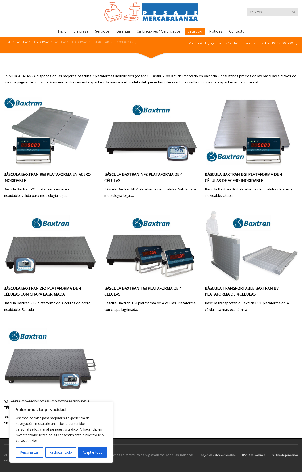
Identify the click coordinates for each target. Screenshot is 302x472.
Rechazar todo (61, 452)
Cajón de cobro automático (218, 455)
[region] (61, 432)
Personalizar (29, 452)
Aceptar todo (93, 452)
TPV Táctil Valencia (253, 455)
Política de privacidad (284, 455)
